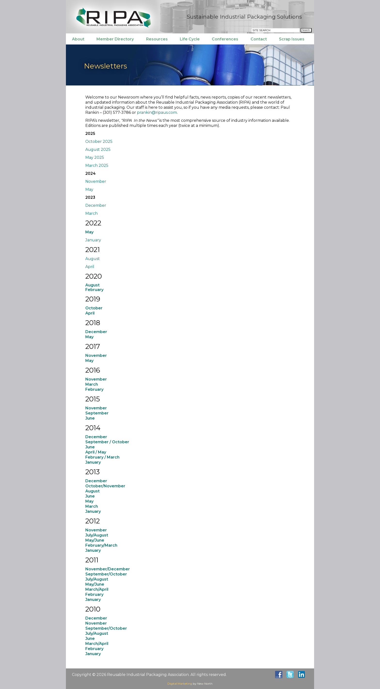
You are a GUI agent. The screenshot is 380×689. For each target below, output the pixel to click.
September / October (107, 442)
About (78, 39)
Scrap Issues (291, 39)
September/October (106, 574)
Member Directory (115, 39)
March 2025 (96, 165)
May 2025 (94, 157)
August (92, 258)
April (89, 266)
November (95, 181)
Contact (259, 39)
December (95, 205)
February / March (102, 457)
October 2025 (98, 141)
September (97, 413)
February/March (101, 545)
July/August (96, 535)
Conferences (225, 39)
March (91, 213)
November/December (107, 569)
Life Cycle (190, 39)
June (90, 418)
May (89, 189)
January (93, 240)
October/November (105, 486)
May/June (94, 540)
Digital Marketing (179, 683)
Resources (157, 39)
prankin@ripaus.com (157, 112)
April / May (95, 452)
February (94, 594)
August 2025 (98, 149)
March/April (96, 589)
